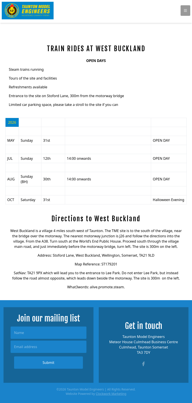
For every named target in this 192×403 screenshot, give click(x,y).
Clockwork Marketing (111, 394)
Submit (48, 362)
